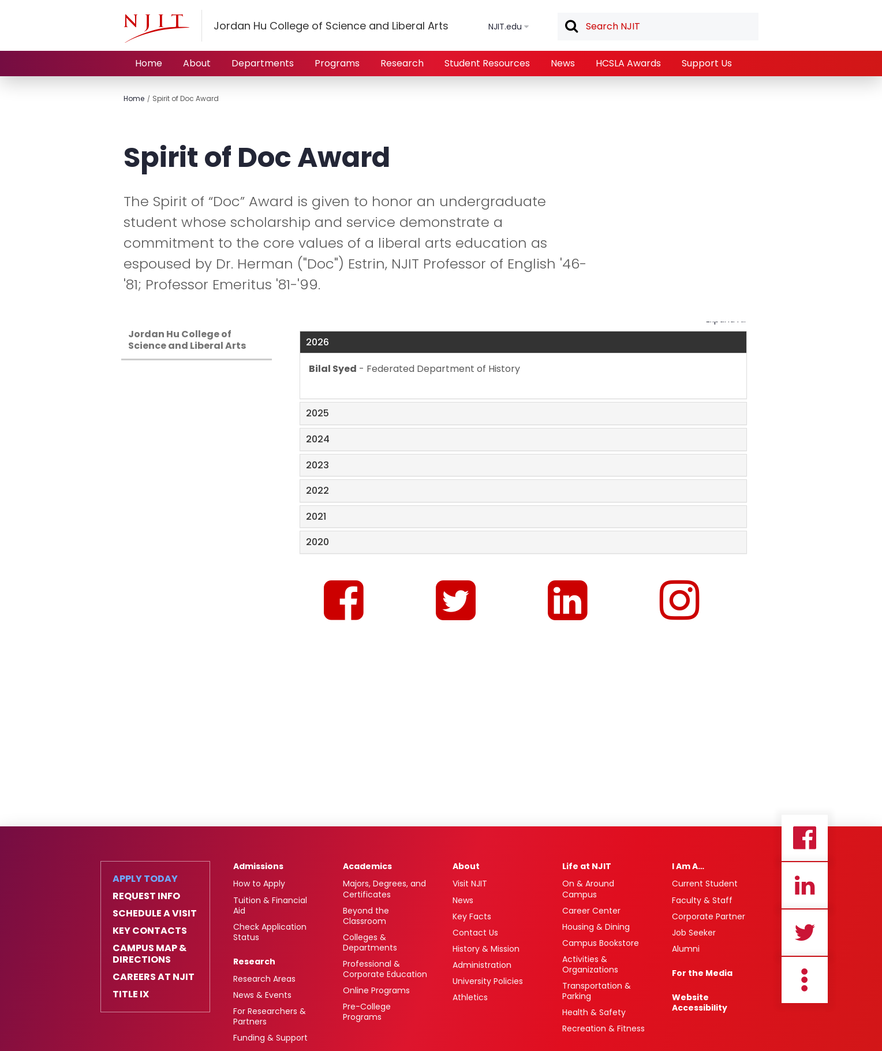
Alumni (686, 949)
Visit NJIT (470, 883)
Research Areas (264, 979)
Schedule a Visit (155, 913)
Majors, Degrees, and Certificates (384, 888)
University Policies (488, 981)
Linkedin (805, 885)
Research (402, 63)
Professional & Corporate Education (385, 969)
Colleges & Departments (370, 942)
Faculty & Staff (702, 900)
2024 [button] (318, 439)
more (805, 980)
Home (148, 63)
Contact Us (475, 932)
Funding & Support (270, 1038)
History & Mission (486, 949)
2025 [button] (317, 413)
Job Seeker (694, 932)
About (197, 63)
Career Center (591, 910)
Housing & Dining (596, 927)
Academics (367, 866)
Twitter (805, 933)
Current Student (705, 883)
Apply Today (145, 879)
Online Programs (376, 990)
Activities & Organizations (590, 964)
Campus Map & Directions (149, 954)
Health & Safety (594, 1012)
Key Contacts (150, 931)
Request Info (146, 896)
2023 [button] (317, 465)
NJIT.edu (505, 26)
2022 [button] (317, 490)
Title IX (131, 994)
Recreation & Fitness (603, 1028)
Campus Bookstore (600, 943)
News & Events (262, 995)
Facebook (805, 838)
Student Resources (487, 63)
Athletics (470, 997)
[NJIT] (156, 28)
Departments (262, 63)
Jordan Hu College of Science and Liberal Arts (187, 339)
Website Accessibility (699, 1002)
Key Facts (472, 916)
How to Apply (259, 883)
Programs (337, 63)
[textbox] (658, 26)
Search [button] (571, 27)
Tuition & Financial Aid (270, 905)
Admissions (258, 866)
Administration (482, 965)
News (563, 63)
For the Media (702, 973)
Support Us (707, 63)
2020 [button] (317, 542)
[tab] (523, 342)
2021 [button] (316, 516)
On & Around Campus (588, 888)
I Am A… (688, 866)
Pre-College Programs (367, 1011)
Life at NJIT (586, 866)
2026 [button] (317, 342)
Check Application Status (270, 932)
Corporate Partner (708, 916)
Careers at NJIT (154, 977)
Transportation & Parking (596, 991)
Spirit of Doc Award (185, 98)
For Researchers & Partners (269, 1016)
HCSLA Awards (628, 63)
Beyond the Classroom (366, 915)
